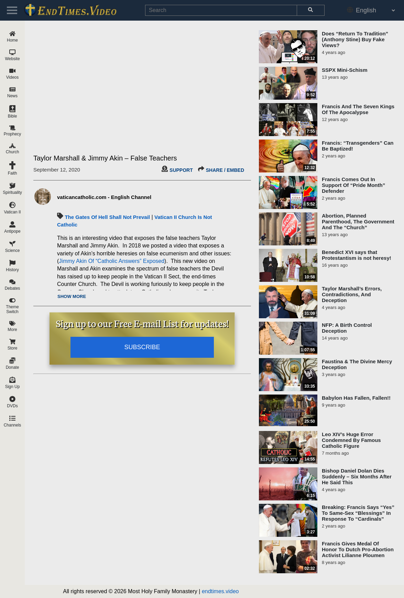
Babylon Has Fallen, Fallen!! (356, 398)
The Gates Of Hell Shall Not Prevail (107, 217)
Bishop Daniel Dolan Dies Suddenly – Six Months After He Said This (357, 476)
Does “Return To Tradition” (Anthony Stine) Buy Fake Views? (355, 39)
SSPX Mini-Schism (345, 70)
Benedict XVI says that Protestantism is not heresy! (356, 255)
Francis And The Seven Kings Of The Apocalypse (358, 109)
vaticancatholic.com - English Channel (104, 197)
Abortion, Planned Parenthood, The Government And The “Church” (358, 221)
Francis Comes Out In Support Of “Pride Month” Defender (353, 185)
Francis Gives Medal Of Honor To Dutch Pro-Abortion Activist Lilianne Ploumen (358, 549)
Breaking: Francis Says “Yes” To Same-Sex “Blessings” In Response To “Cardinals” (358, 513)
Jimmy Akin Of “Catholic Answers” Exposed (111, 261)
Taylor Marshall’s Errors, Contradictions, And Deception (352, 294)
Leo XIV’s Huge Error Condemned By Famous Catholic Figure (351, 440)
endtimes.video (220, 591)
